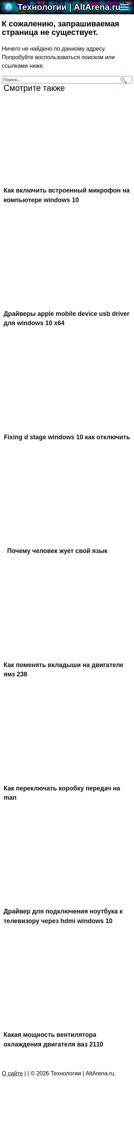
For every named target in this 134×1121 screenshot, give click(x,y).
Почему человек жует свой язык (57, 550)
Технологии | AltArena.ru (69, 7)
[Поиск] (123, 79)
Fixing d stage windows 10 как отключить (67, 437)
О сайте (12, 1073)
